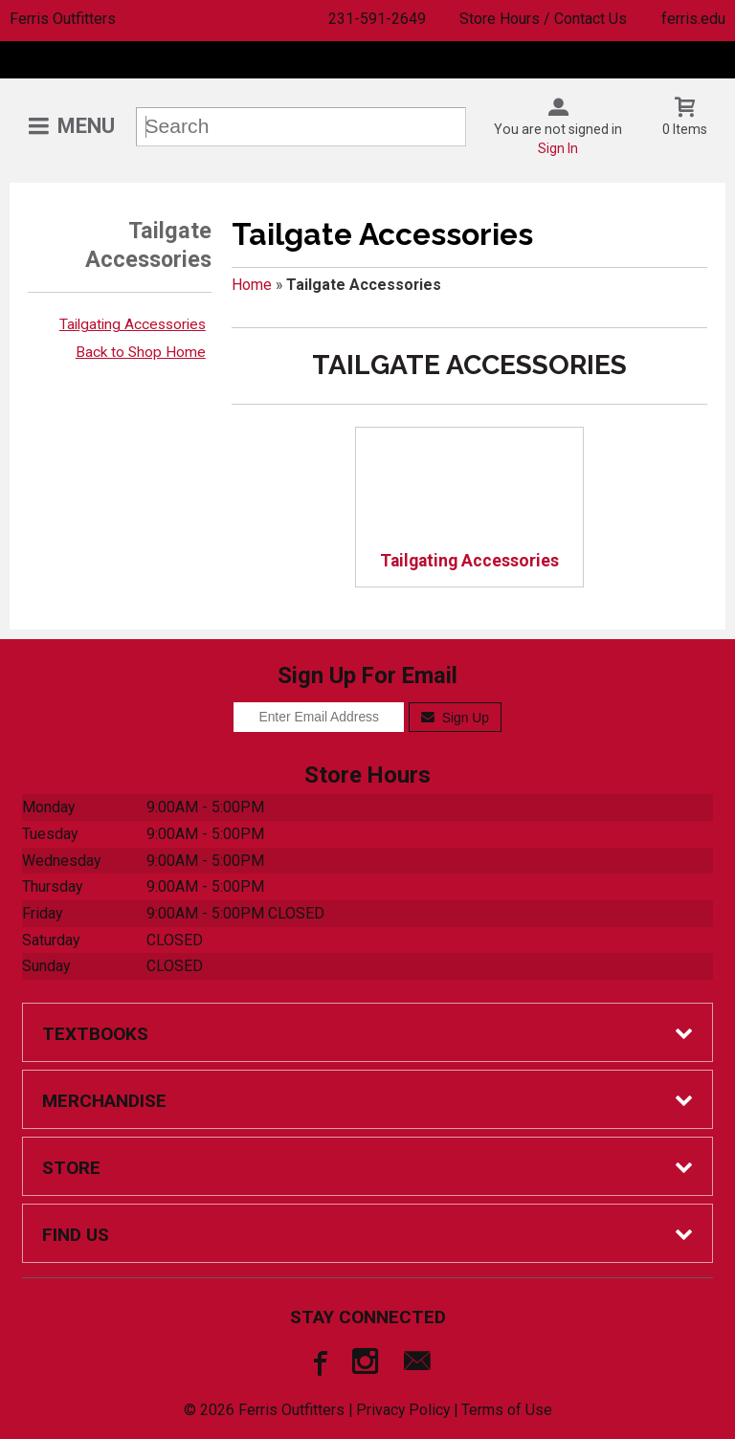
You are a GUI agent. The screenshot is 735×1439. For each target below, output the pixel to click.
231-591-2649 (377, 19)
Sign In (558, 148)
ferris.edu (693, 19)
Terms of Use (506, 1410)
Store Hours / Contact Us (543, 19)
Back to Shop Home (141, 352)
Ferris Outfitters (63, 19)
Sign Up (455, 717)
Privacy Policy (403, 1410)
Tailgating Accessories (132, 324)
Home (252, 285)
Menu (86, 126)
